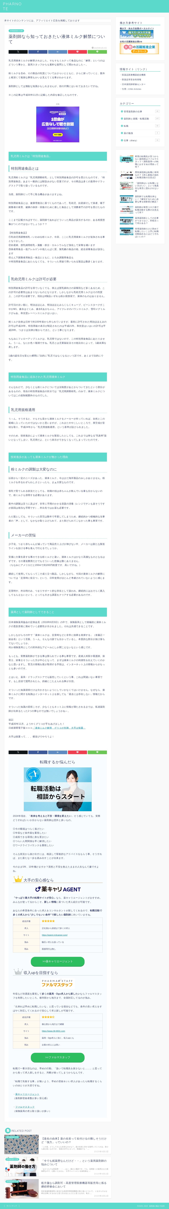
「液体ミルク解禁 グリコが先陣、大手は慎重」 (59, 728)
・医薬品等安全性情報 (130, 80)
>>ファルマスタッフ (57, 1057)
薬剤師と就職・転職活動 (142, 118)
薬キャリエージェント (27, 1094)
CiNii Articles (134, 89)
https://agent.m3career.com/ (54, 935)
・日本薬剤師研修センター (133, 84)
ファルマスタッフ (25, 1107)
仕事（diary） (142, 140)
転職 (142, 125)
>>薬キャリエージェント (58, 961)
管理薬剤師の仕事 (16, 31)
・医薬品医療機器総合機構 (133, 75)
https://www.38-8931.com (53, 1031)
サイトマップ (12, 1206)
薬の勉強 (142, 132)
